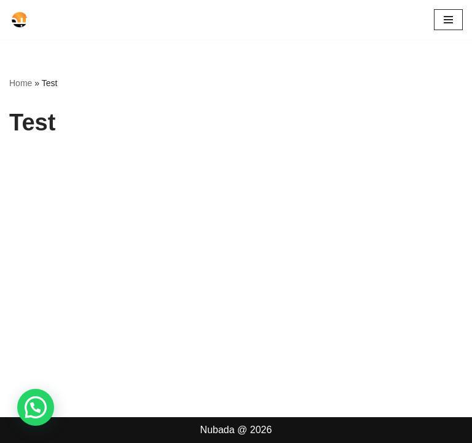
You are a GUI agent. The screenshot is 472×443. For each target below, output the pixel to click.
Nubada (217, 430)
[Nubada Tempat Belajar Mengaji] (46, 20)
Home (20, 83)
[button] (35, 407)
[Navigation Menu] (448, 19)
